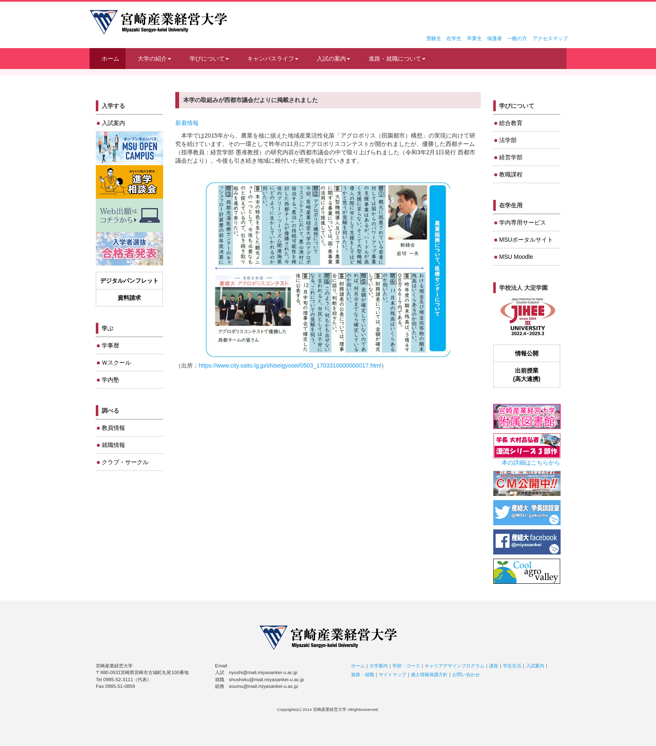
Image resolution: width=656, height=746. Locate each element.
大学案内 (378, 665)
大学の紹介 (154, 58)
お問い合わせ (466, 674)
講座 (493, 665)
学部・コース (406, 665)
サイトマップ (392, 674)
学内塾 (110, 379)
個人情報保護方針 (429, 674)
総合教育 (511, 123)
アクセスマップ (550, 38)
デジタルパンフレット (129, 280)
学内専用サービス (522, 222)
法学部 (508, 140)
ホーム (110, 58)
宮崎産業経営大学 (158, 22)
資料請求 (129, 297)
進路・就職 (362, 674)
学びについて (209, 58)
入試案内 (113, 123)
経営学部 (511, 157)
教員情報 (113, 427)
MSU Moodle (516, 256)
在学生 (453, 38)
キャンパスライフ (272, 58)
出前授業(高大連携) (526, 374)
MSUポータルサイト (526, 239)
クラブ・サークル (125, 462)
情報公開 (526, 353)
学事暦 (110, 345)
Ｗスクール (116, 362)
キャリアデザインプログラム (454, 665)
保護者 (494, 38)
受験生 (433, 38)
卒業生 (474, 38)
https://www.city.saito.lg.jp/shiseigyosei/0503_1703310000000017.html (290, 365)
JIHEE (527, 317)
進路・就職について (397, 58)
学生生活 (512, 665)
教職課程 (511, 174)
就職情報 (113, 445)
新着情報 (187, 123)
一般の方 (517, 38)
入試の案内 (333, 58)
